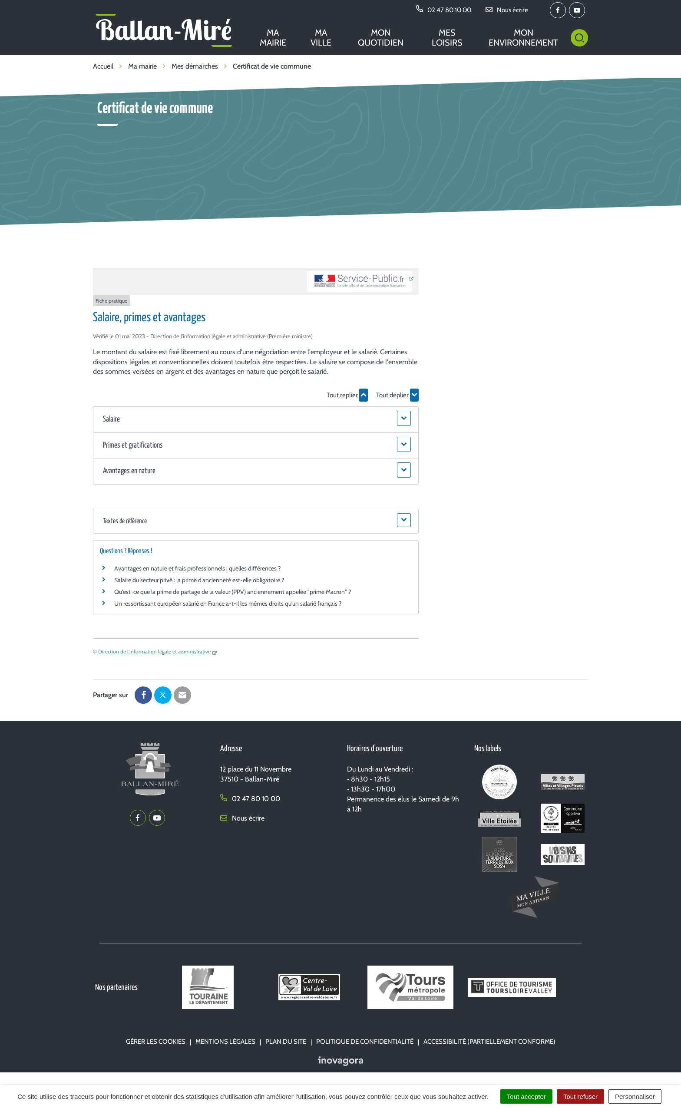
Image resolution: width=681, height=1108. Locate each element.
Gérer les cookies (155, 1041)
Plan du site (285, 1041)
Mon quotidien (380, 37)
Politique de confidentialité (364, 1041)
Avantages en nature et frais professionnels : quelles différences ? (197, 568)
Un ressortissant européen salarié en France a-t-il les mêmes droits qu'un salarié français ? (227, 603)
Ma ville (321, 37)
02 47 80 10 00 (250, 799)
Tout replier (347, 395)
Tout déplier (397, 395)
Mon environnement (523, 37)
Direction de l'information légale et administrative (154, 651)
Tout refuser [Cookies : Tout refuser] (580, 1096)
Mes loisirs (447, 37)
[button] (255, 419)
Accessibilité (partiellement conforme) (489, 1041)
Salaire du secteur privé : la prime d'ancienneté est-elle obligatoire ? (199, 580)
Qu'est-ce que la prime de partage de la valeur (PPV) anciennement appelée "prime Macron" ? (232, 592)
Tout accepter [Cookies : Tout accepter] (526, 1096)
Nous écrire (242, 818)
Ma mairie (273, 37)
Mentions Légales (225, 1041)
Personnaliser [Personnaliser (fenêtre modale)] (635, 1096)
